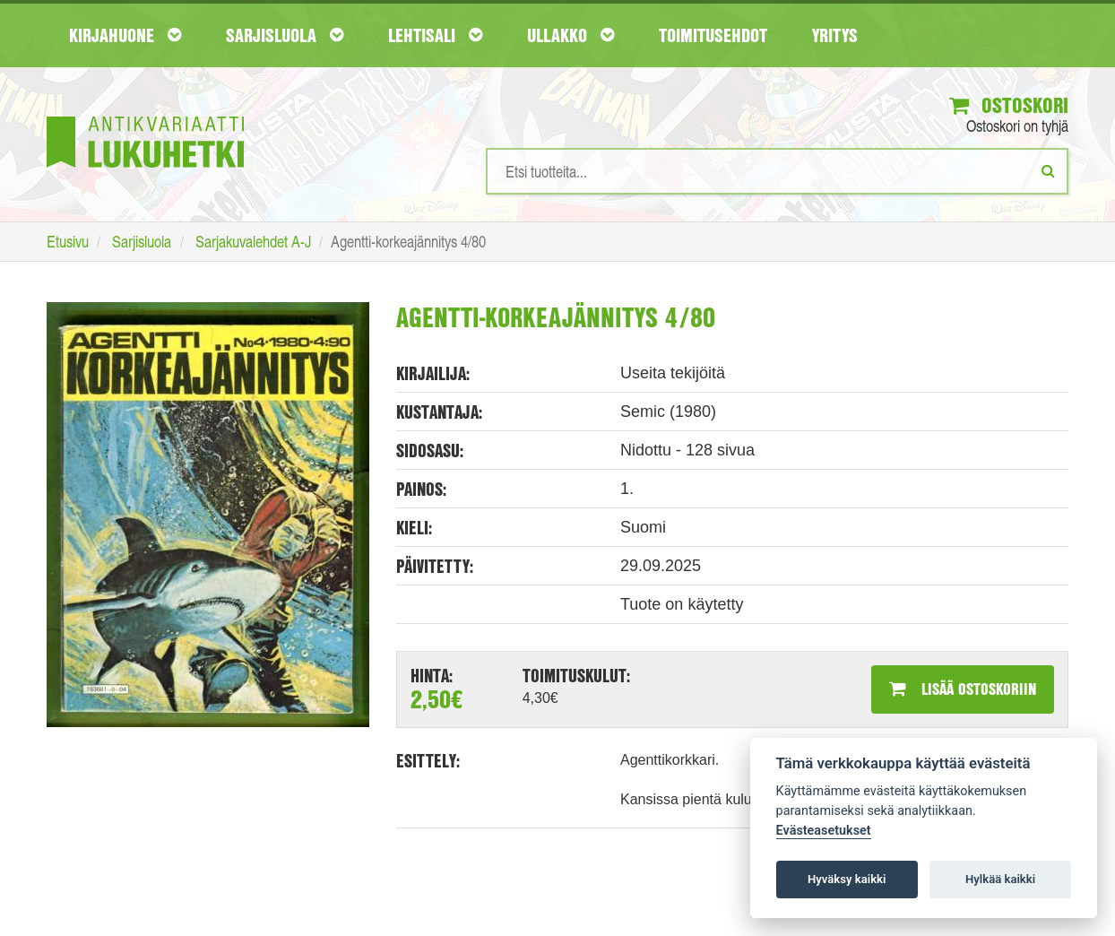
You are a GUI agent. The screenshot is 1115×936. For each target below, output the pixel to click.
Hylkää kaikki (1000, 879)
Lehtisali (435, 35)
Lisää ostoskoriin (962, 688)
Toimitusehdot (713, 35)
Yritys (835, 35)
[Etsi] (1048, 170)
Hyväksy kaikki (847, 879)
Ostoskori (1008, 105)
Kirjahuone (125, 35)
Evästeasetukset (823, 830)
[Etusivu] (145, 115)
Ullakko (570, 35)
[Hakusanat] (777, 171)
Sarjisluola (284, 35)
